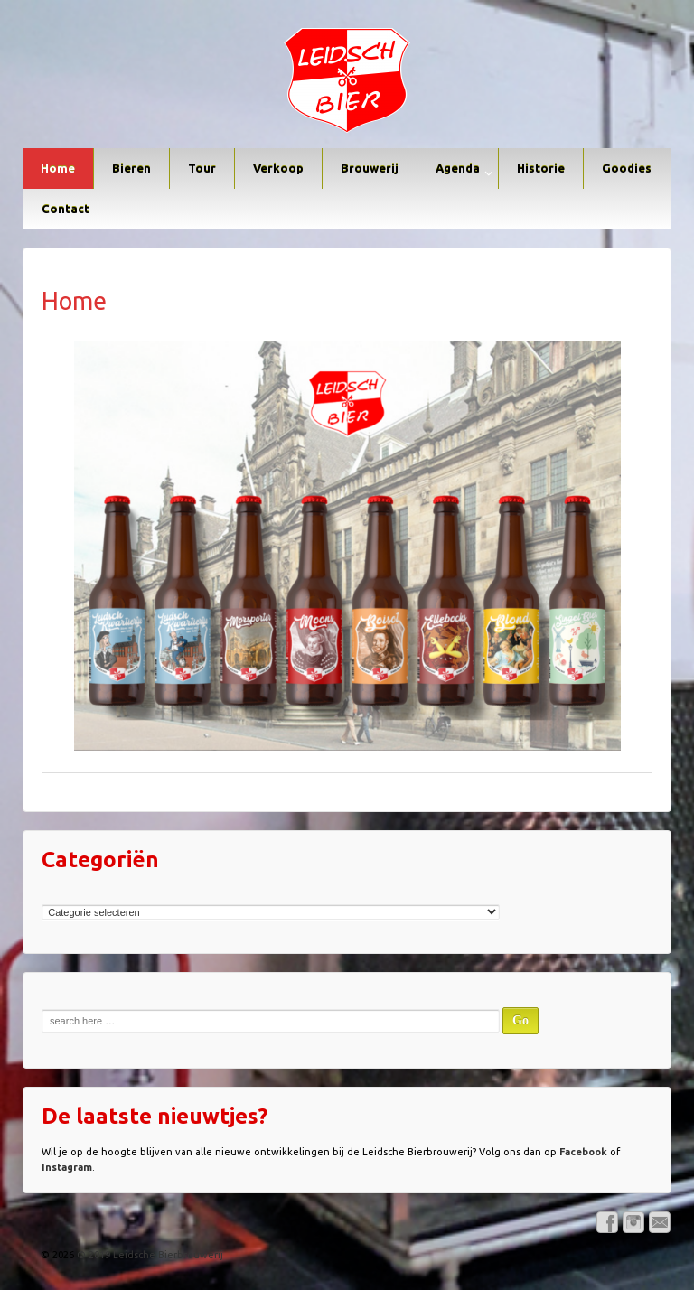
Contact (65, 208)
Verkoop (278, 168)
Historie (541, 168)
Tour (202, 168)
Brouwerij (370, 168)
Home (58, 168)
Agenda (458, 168)
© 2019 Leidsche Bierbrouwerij (148, 1254)
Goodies (627, 168)
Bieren (131, 168)
